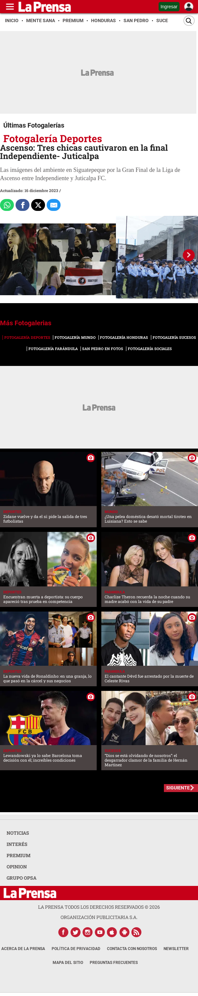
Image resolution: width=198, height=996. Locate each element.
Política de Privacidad (76, 948)
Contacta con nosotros (132, 948)
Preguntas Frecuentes (114, 962)
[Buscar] (189, 21)
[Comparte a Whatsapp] (7, 205)
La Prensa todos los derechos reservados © (99, 907)
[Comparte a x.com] (38, 205)
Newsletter (176, 948)
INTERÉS (17, 844)
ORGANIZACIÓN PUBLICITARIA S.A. (99, 917)
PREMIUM (18, 855)
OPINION (17, 866)
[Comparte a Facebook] (22, 205)
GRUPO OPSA (21, 878)
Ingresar (169, 6)
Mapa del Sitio (68, 962)
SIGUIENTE (178, 787)
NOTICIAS (18, 833)
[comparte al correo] (54, 205)
